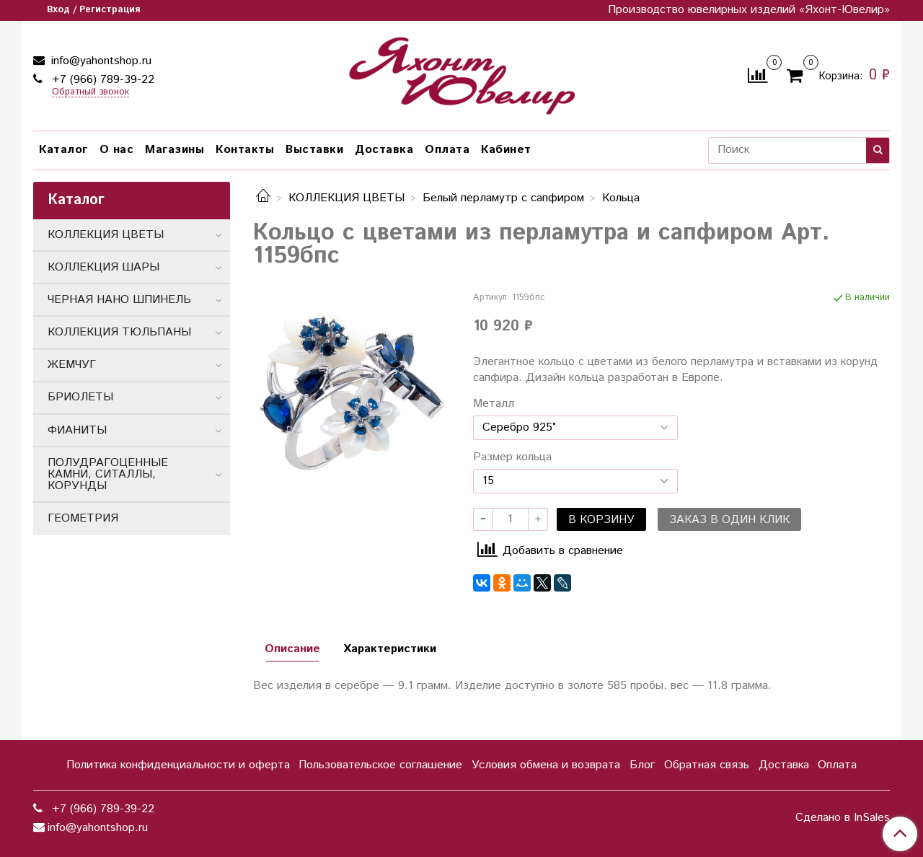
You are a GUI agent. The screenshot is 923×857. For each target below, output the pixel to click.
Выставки (314, 149)
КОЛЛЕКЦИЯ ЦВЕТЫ (346, 198)
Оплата (447, 149)
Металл (493, 404)
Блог (642, 765)
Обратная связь (706, 765)
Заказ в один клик (729, 519)
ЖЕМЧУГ (72, 364)
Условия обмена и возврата (546, 765)
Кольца (621, 198)
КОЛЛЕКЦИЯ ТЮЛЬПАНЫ (119, 332)
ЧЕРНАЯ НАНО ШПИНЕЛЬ (119, 299)
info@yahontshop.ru (99, 61)
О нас (117, 149)
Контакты (245, 149)
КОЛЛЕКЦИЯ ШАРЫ (103, 267)
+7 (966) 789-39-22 (101, 79)
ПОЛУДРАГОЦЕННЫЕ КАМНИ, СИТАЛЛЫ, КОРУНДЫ (108, 474)
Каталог (63, 149)
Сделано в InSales (842, 818)
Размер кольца (512, 457)
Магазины (174, 149)
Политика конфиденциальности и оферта (178, 765)
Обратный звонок (90, 92)
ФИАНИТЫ (77, 430)
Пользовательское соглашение (380, 765)
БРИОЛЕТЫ (80, 397)
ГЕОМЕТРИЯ (83, 518)
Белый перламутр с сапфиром (503, 198)
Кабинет (506, 149)
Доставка (384, 149)
